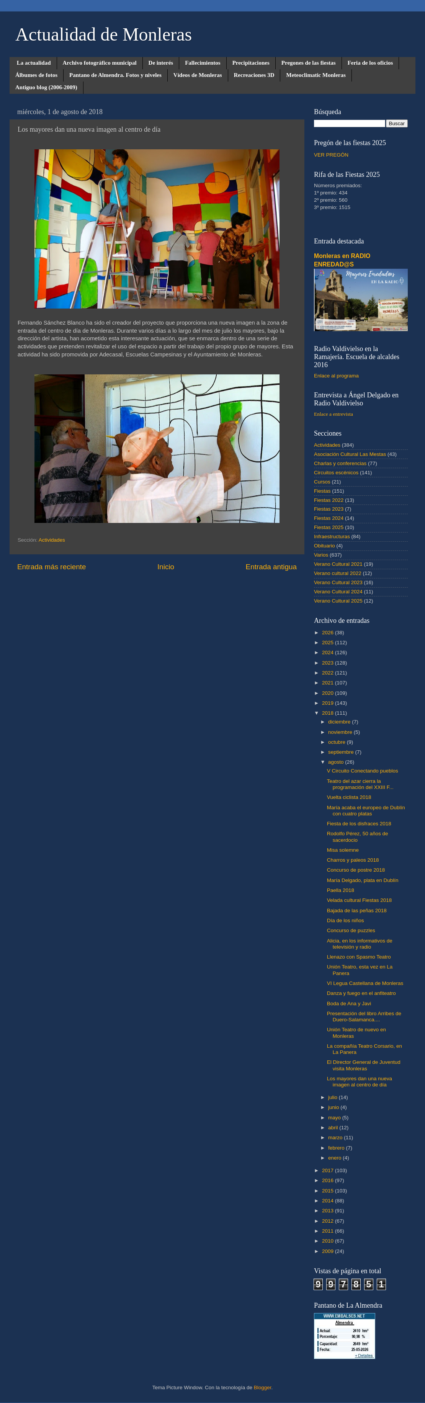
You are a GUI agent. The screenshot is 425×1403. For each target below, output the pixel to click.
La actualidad (34, 63)
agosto (336, 762)
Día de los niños (345, 920)
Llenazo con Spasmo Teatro (359, 957)
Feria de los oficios (370, 63)
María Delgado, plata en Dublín (363, 880)
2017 (328, 1170)
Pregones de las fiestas (308, 63)
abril (333, 1127)
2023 (328, 663)
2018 (328, 713)
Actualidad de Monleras (103, 34)
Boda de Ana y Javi (349, 1003)
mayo (335, 1117)
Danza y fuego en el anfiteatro (361, 993)
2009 (328, 1251)
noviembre (341, 732)
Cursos (322, 482)
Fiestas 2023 (328, 509)
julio (333, 1097)
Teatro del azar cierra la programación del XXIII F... (360, 784)
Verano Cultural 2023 (338, 582)
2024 (328, 652)
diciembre (340, 722)
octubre (337, 742)
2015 (328, 1191)
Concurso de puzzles (351, 930)
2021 (328, 683)
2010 (328, 1241)
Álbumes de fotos (36, 75)
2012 (328, 1221)
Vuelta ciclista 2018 (349, 797)
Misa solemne (343, 850)
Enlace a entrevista (333, 414)
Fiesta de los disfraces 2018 (359, 823)
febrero (337, 1148)
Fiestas (322, 491)
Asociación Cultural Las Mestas (350, 454)
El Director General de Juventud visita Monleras (363, 1065)
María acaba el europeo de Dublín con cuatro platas (366, 811)
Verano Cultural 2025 (338, 601)
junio (334, 1107)
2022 (328, 673)
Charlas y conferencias (340, 463)
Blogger (262, 1387)
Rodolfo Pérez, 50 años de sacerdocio (357, 837)
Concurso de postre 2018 (356, 870)
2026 (328, 632)
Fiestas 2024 (328, 518)
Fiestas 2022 (328, 500)
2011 (328, 1231)
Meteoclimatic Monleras (315, 75)
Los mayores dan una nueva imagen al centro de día (359, 1082)
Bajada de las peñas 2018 (357, 910)
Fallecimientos (202, 63)
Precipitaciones (251, 63)
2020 (328, 693)
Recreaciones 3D (254, 75)
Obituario (324, 546)
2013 (328, 1211)
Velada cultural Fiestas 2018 (359, 900)
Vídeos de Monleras (197, 75)
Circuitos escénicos (336, 472)
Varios (321, 555)
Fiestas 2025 (328, 527)
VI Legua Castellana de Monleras (365, 983)
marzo (336, 1137)
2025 (328, 642)
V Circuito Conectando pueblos (362, 771)
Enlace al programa (336, 376)
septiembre (341, 752)
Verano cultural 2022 (337, 573)
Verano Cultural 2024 (338, 592)
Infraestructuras (332, 536)
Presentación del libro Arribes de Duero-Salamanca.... (364, 1016)
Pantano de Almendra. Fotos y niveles (115, 75)
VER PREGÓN (331, 155)
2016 (328, 1180)
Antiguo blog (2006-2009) (46, 87)
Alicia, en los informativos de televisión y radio (359, 944)
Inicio (165, 567)
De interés (161, 63)
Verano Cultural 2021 (338, 564)
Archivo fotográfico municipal (100, 63)
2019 (328, 703)
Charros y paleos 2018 (353, 860)
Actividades (52, 540)
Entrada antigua (271, 567)
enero (335, 1158)
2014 (328, 1201)
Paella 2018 (340, 890)
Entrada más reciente (51, 567)
